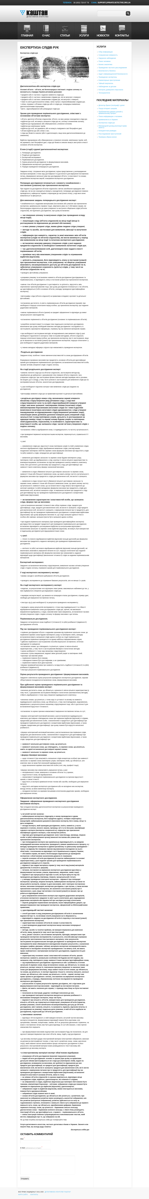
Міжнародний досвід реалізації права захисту (112, 126)
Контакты (34, 1194)
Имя (22, 1139)
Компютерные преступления (109, 80)
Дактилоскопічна (28, 86)
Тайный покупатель (105, 83)
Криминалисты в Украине (108, 119)
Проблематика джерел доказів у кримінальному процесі (110, 112)
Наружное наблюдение (107, 58)
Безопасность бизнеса (106, 71)
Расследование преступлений (109, 134)
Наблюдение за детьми (107, 86)
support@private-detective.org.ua (114, 3)
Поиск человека (104, 61)
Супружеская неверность (108, 55)
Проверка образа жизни (107, 137)
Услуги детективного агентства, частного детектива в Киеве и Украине (48, 1124)
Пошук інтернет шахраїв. (107, 108)
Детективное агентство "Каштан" (58, 1192)
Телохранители (104, 93)
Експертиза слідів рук (106, 123)
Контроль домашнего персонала (110, 90)
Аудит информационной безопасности (112, 74)
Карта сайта (23, 1194)
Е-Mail (31, 1148)
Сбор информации (105, 52)
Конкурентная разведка (107, 131)
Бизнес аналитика (105, 64)
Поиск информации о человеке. (110, 116)
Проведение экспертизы (107, 77)
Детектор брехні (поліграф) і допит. (111, 105)
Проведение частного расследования (112, 68)
